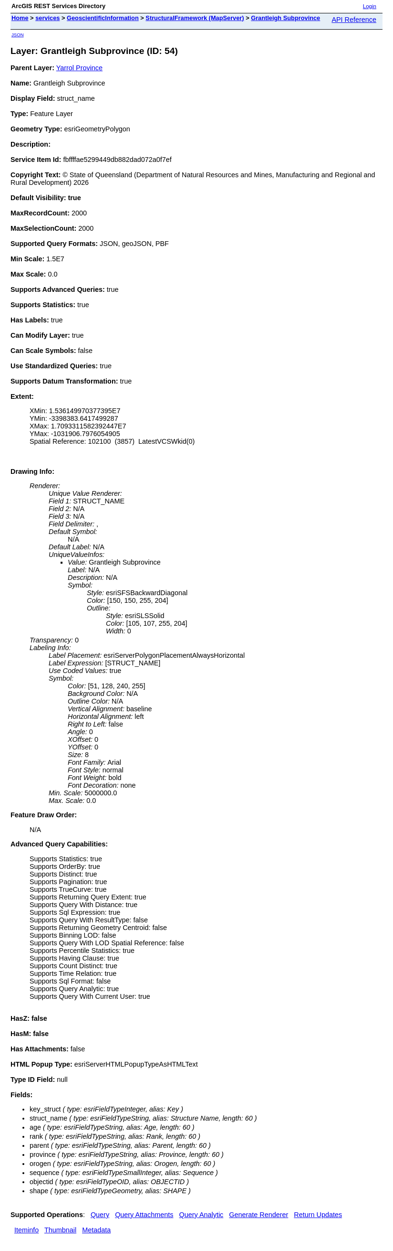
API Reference (353, 19)
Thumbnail (60, 1230)
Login (369, 6)
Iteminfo (26, 1230)
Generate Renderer (258, 1215)
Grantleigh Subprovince (285, 17)
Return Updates (318, 1215)
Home (20, 17)
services (47, 17)
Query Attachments (144, 1215)
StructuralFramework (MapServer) (194, 17)
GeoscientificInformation (103, 17)
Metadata (96, 1230)
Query (100, 1215)
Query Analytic (201, 1215)
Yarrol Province (79, 68)
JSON (17, 34)
